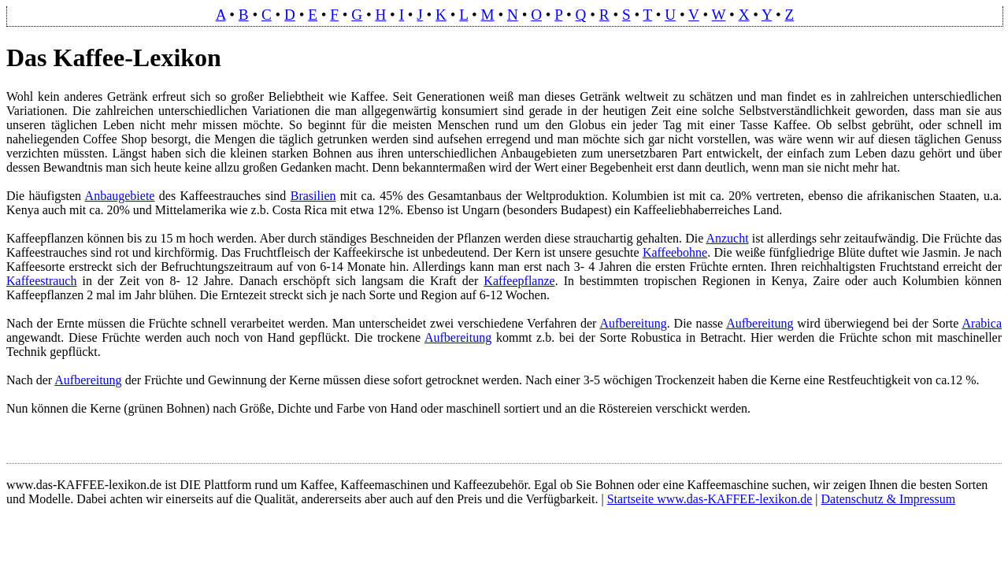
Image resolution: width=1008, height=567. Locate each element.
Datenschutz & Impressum (888, 499)
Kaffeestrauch (41, 280)
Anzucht (727, 238)
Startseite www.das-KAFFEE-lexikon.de (710, 499)
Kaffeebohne (675, 252)
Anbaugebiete (120, 195)
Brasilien (313, 195)
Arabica (982, 323)
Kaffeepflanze (519, 280)
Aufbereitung (632, 323)
